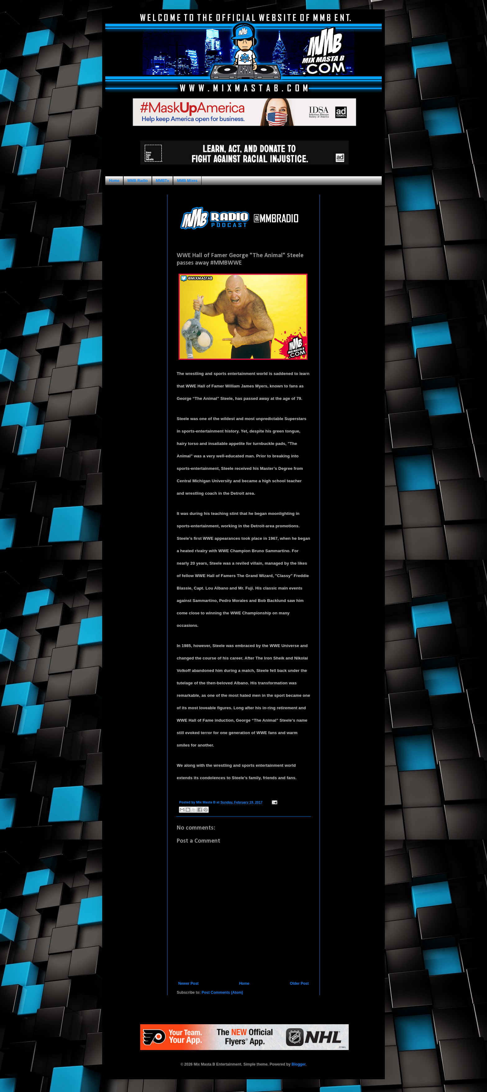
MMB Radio (137, 180)
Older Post (299, 983)
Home (114, 180)
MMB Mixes (187, 180)
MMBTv (162, 180)
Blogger (299, 1064)
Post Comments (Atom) (222, 992)
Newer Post (188, 983)
